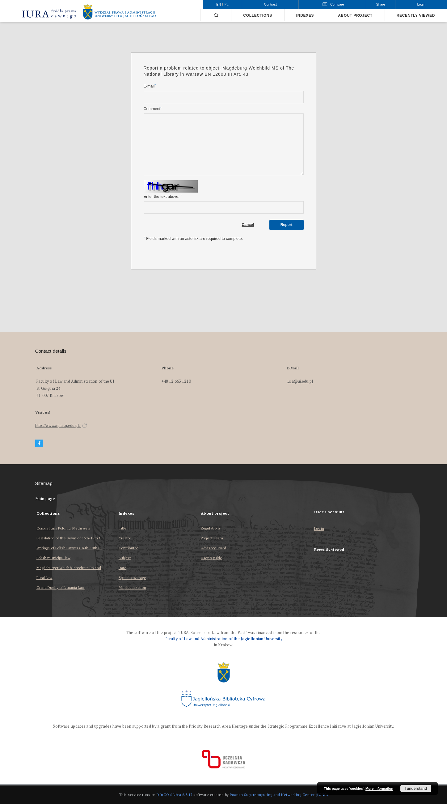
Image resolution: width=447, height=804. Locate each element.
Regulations (211, 528)
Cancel (248, 225)
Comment (153, 108)
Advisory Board (213, 548)
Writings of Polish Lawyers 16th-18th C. (69, 548)
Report (286, 225)
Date (122, 567)
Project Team (212, 538)
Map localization (132, 587)
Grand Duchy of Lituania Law (60, 587)
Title (123, 528)
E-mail (150, 86)
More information (379, 788)
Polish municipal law (53, 557)
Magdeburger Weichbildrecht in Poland (68, 567)
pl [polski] (227, 4)
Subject (125, 557)
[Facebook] (39, 443)
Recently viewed (416, 15)
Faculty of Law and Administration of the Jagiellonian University (223, 638)
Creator (125, 538)
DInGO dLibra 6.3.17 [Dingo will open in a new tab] (174, 794)
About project (355, 15)
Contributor (128, 548)
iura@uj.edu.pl (300, 381)
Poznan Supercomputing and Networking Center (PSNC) (279, 794)
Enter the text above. (163, 196)
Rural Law (44, 577)
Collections (257, 15)
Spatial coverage (132, 577)
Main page (45, 498)
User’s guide (211, 557)
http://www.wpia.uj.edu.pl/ (61, 425)
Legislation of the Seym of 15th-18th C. (69, 538)
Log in (319, 529)
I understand (416, 788)
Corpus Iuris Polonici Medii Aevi (63, 528)
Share (380, 4)
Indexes (305, 15)
